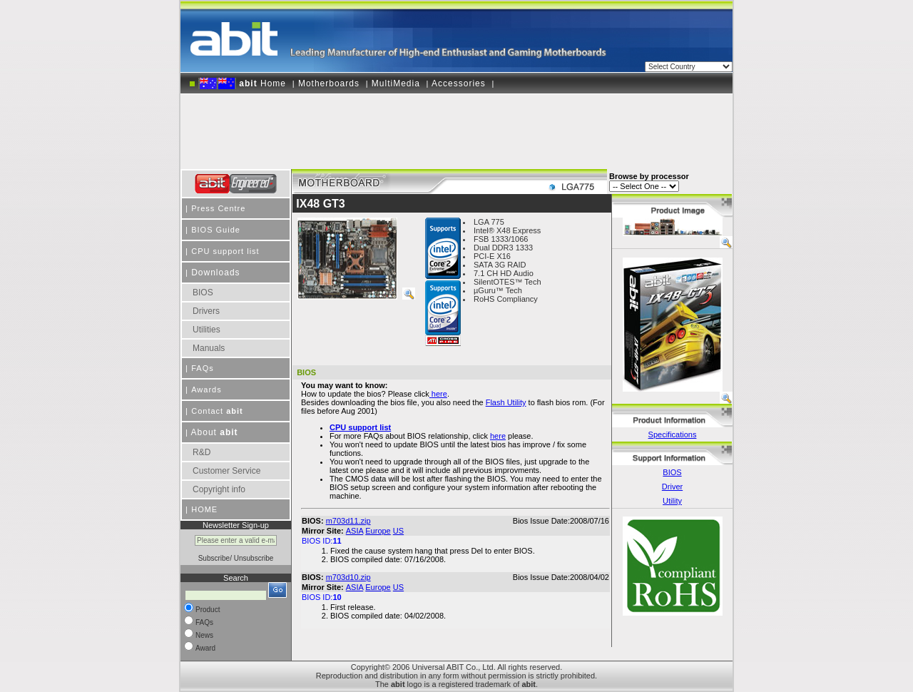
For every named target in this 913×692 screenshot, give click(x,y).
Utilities (206, 330)
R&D (201, 452)
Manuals (209, 348)
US (398, 530)
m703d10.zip (348, 577)
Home (242, 83)
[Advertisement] (456, 126)
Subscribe (214, 558)
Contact (217, 411)
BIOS (203, 292)
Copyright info (219, 489)
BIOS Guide (215, 229)
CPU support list (225, 251)
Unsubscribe (254, 558)
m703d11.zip (348, 521)
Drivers (206, 311)
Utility (672, 501)
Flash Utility (506, 402)
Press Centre (218, 208)
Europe (377, 530)
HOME (204, 509)
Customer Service (226, 471)
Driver (672, 486)
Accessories (459, 83)
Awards (206, 389)
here (498, 436)
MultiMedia (396, 83)
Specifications (672, 434)
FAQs (202, 368)
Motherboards (328, 83)
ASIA (354, 530)
